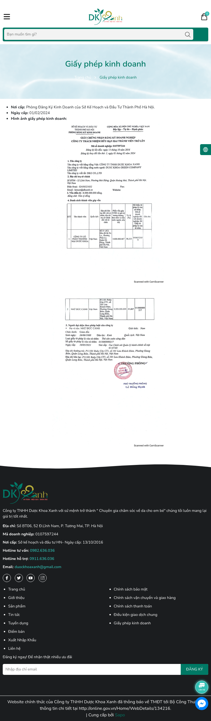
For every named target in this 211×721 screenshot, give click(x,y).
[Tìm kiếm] (188, 34)
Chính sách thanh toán (133, 606)
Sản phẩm (16, 606)
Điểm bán (16, 631)
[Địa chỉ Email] (105, 669)
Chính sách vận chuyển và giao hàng (145, 597)
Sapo (120, 715)
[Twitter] (19, 578)
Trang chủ (16, 589)
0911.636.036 (41, 558)
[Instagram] (42, 578)
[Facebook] (7, 578)
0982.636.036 (42, 550)
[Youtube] (30, 578)
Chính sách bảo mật (131, 589)
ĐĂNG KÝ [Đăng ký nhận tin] (194, 669)
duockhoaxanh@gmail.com (38, 566)
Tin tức (14, 614)
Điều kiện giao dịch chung (135, 614)
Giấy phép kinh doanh (132, 623)
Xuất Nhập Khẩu (22, 640)
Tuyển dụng (18, 623)
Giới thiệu (16, 597)
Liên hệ (14, 648)
